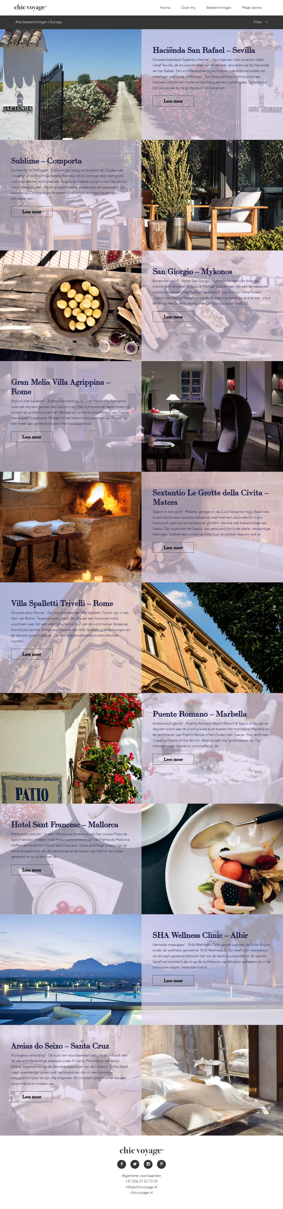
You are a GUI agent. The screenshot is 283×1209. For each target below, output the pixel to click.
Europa (55, 22)
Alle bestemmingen (31, 22)
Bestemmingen (219, 7)
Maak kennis (252, 7)
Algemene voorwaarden (141, 1175)
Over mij (188, 7)
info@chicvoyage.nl (141, 1187)
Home (165, 7)
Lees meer (173, 101)
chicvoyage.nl (141, 1192)
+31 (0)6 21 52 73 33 (141, 1181)
